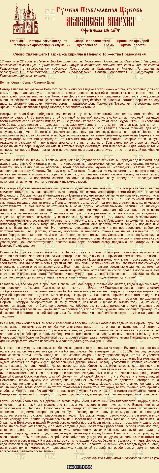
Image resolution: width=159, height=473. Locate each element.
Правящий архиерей (133, 41)
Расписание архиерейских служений (42, 45)
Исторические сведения (48, 41)
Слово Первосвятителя (92, 41)
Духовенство (87, 45)
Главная (16, 41)
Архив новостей (133, 45)
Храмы (109, 45)
